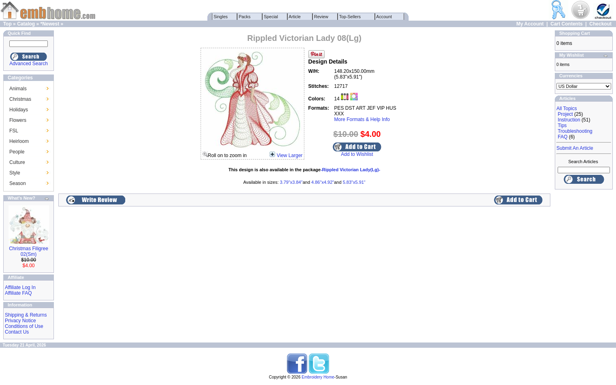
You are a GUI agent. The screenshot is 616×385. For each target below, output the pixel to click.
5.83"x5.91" (354, 182)
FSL (13, 131)
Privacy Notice (20, 320)
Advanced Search (28, 63)
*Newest (49, 24)
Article (295, 16)
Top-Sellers (350, 16)
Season (17, 183)
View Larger (290, 155)
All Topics (566, 108)
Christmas (20, 99)
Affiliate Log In (20, 287)
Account (384, 16)
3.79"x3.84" (291, 182)
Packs (244, 16)
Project (565, 114)
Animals (18, 88)
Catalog (26, 24)
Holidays (18, 110)
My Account (530, 24)
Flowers (17, 120)
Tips (562, 125)
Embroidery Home (318, 377)
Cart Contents (566, 24)
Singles (220, 16)
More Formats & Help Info (362, 119)
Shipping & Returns (26, 315)
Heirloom (19, 141)
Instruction (569, 120)
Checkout (600, 24)
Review (321, 16)
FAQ (562, 137)
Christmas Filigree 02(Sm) (28, 251)
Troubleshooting (575, 131)
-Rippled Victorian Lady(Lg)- (350, 169)
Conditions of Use (24, 326)
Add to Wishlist (357, 154)
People (16, 152)
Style (14, 173)
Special (271, 16)
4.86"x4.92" (322, 182)
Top (7, 24)
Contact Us (17, 332)
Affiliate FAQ (18, 293)
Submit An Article (574, 148)
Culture (17, 162)
